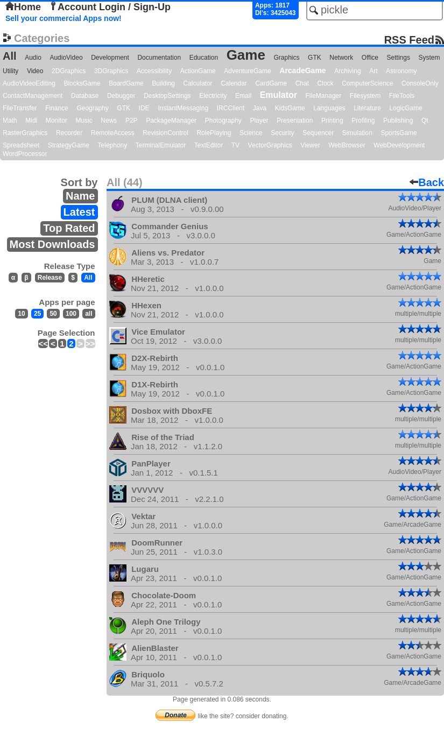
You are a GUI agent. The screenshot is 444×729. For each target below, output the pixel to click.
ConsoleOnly (420, 83)
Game (246, 55)
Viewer (310, 145)
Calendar (234, 83)
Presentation (295, 120)
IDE (144, 108)
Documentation (159, 57)
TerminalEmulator (161, 145)
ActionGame (198, 71)
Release (50, 277)
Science (251, 133)
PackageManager (171, 120)
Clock (326, 83)
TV (235, 145)
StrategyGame (68, 145)
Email (243, 96)
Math (10, 120)
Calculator (198, 83)
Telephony (113, 145)
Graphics (286, 57)
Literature (367, 108)
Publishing (398, 120)
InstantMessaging (183, 108)
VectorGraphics (270, 145)
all (88, 313)
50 (53, 313)
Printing (332, 120)
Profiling (363, 120)
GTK (314, 57)
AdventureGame (247, 71)
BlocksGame (82, 83)
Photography (223, 120)
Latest (79, 212)
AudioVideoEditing (29, 83)
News (109, 120)
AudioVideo (66, 57)
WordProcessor (25, 154)
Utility (10, 71)
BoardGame (126, 83)
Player (259, 120)
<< (43, 343)
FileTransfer (20, 108)
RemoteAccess (113, 133)
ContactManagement (32, 96)
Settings (398, 57)
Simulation (357, 133)
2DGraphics (69, 71)
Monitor (56, 120)
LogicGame (405, 108)
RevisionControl (165, 133)
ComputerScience (367, 83)
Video (35, 71)
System (429, 57)
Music (83, 120)
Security (282, 133)
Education (203, 57)
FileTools (401, 96)
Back (427, 182)
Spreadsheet (21, 145)
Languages (329, 108)
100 (71, 313)
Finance (56, 108)
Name (80, 196)
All (10, 56)
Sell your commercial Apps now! (63, 18)
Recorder (69, 133)
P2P (131, 120)
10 (21, 313)
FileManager (324, 96)
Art (373, 71)
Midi (31, 120)
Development (110, 57)
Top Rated (69, 228)
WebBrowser (346, 145)
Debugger (121, 96)
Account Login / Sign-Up (110, 7)
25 (37, 313)
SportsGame (398, 133)
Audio (33, 57)
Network (341, 57)
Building (163, 83)
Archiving (347, 71)
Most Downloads (52, 244)
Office (370, 57)
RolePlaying (213, 133)
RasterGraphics (25, 133)
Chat (302, 83)
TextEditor (208, 145)
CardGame (271, 83)
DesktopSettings (167, 96)
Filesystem (365, 96)
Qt (424, 120)
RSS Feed (409, 39)
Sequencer (318, 133)
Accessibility (154, 71)
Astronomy (401, 71)
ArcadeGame (302, 70)
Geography (92, 108)
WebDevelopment (399, 145)
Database (84, 96)
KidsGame (290, 108)
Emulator (278, 95)
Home (23, 7)
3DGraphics (111, 71)
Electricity (213, 96)
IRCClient (230, 108)
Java (259, 108)
